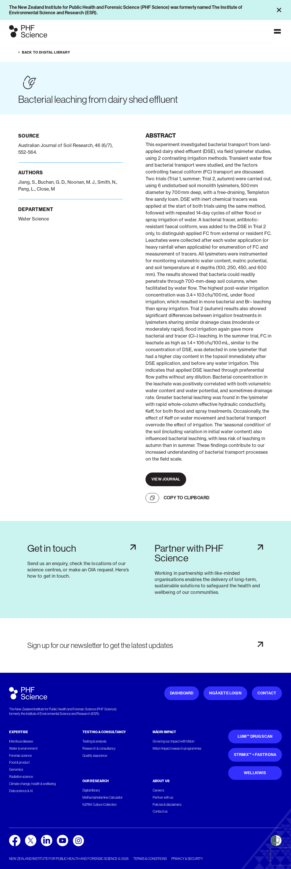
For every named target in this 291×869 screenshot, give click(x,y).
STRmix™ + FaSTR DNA (255, 754)
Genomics (16, 770)
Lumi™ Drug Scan (255, 736)
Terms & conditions (150, 859)
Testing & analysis (94, 741)
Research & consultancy (99, 749)
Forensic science (20, 756)
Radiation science (21, 777)
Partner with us (163, 798)
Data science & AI (21, 791)
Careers (158, 790)
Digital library (91, 790)
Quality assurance (94, 756)
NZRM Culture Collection (99, 805)
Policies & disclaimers (167, 805)
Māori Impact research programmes (177, 749)
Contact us (160, 811)
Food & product (19, 762)
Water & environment (23, 749)
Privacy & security (187, 859)
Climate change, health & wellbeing (32, 784)
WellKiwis (255, 772)
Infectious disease (21, 741)
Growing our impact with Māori (173, 741)
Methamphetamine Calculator (102, 798)
